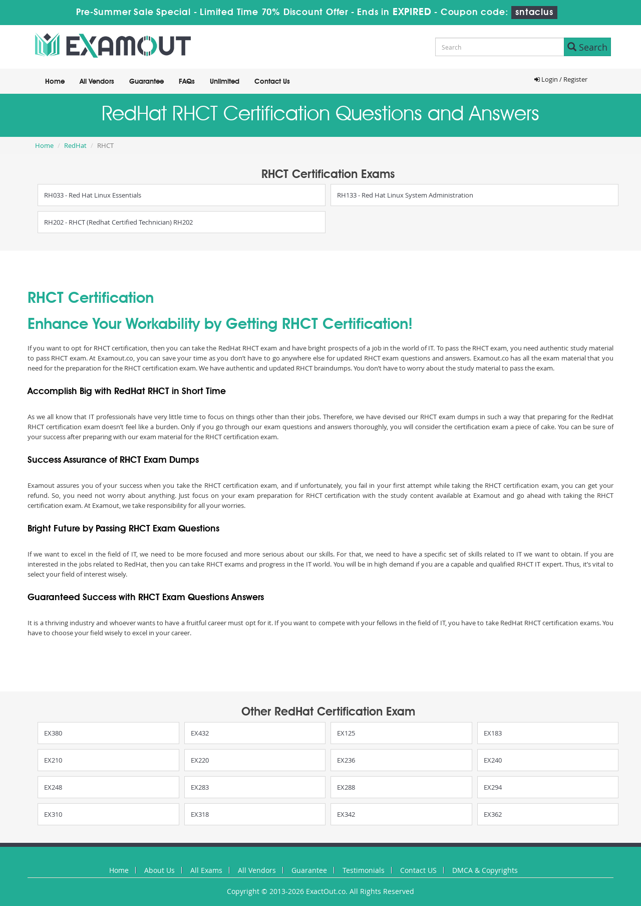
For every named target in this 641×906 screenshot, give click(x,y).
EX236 (346, 760)
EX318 (200, 814)
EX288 (346, 787)
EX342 (346, 814)
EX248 (53, 787)
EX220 (200, 760)
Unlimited (224, 81)
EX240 (493, 760)
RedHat (75, 145)
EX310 (53, 814)
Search (587, 47)
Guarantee (146, 81)
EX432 (200, 733)
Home (55, 81)
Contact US (418, 870)
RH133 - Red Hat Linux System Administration (405, 195)
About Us (159, 870)
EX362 (493, 814)
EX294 (493, 787)
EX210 (53, 760)
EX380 (53, 733)
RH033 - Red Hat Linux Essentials (92, 195)
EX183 (493, 733)
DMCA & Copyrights (485, 870)
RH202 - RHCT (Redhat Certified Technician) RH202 (118, 222)
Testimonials (364, 870)
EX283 (200, 787)
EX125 (346, 733)
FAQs (187, 81)
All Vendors (97, 81)
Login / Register (560, 79)
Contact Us (272, 81)
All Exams (206, 870)
